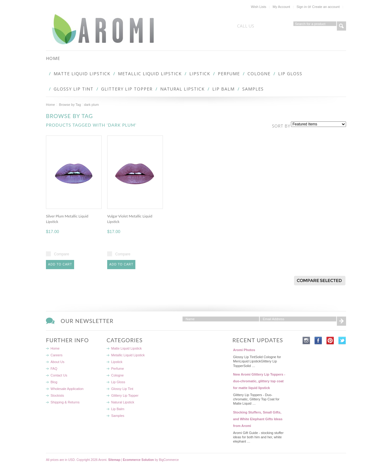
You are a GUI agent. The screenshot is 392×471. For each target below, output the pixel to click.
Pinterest (330, 340)
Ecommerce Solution (138, 460)
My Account (281, 7)
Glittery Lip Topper (127, 89)
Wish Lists (258, 7)
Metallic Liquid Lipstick (150, 73)
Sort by (281, 126)
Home (50, 104)
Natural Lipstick (182, 89)
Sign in (301, 7)
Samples (253, 89)
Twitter (342, 340)
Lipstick (199, 73)
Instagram (306, 340)
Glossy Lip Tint (73, 89)
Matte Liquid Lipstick (82, 73)
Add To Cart (60, 264)
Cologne (258, 73)
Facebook (318, 340)
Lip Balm (223, 89)
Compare (61, 254)
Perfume (229, 73)
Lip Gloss (290, 73)
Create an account (326, 7)
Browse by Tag (70, 104)
